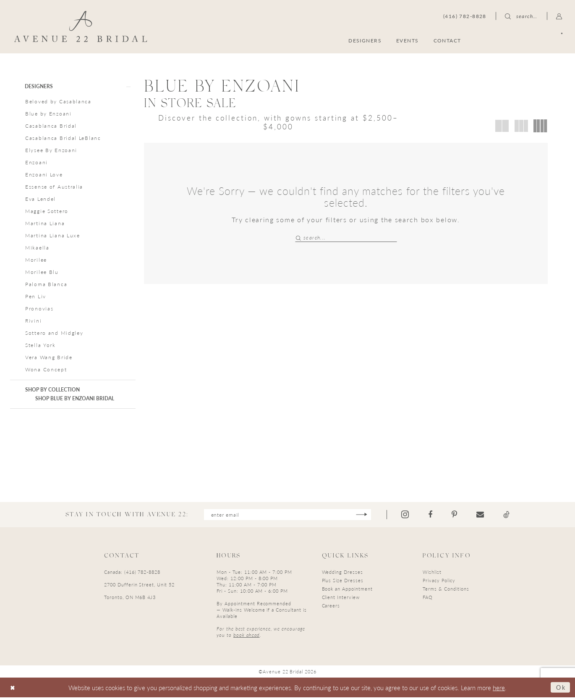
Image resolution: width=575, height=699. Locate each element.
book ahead (246, 636)
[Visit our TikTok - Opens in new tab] (509, 516)
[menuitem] (521, 40)
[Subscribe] (364, 515)
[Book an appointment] (521, 40)
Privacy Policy (439, 581)
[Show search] (521, 16)
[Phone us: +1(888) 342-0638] (465, 16)
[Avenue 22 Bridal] (80, 26)
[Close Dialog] (13, 689)
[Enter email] (287, 515)
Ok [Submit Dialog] (560, 688)
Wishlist (432, 573)
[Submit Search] (299, 237)
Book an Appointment (347, 590)
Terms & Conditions (446, 590)
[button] (559, 16)
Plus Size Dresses (342, 581)
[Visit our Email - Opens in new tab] (483, 516)
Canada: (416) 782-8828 (132, 573)
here (499, 688)
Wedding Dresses (342, 573)
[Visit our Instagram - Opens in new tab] (408, 515)
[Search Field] (346, 237)
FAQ (428, 598)
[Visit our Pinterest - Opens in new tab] (457, 516)
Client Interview (341, 598)
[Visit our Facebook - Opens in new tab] (433, 516)
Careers (331, 607)
